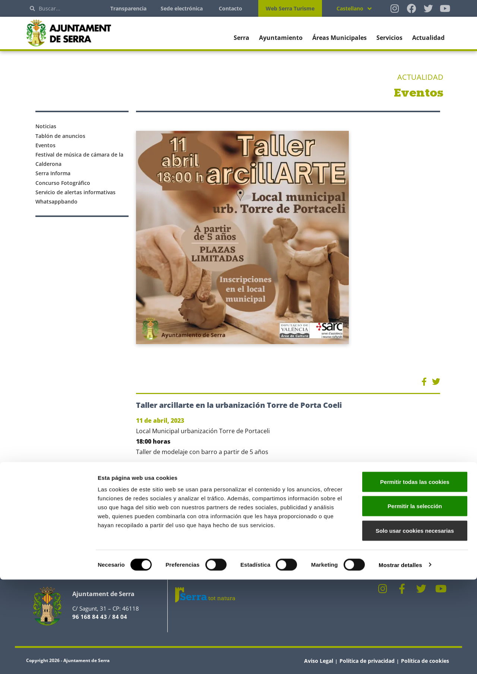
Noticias (45, 126)
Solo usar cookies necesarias (415, 625)
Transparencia (128, 8)
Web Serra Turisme (290, 8)
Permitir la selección (415, 601)
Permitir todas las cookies (414, 576)
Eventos (45, 145)
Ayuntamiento (281, 38)
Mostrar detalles (400, 659)
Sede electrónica (182, 8)
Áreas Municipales (339, 38)
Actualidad (428, 38)
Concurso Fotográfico (62, 182)
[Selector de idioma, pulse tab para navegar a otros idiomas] (354, 8)
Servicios (389, 38)
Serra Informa (52, 173)
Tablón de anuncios (60, 135)
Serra (241, 38)
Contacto (230, 8)
